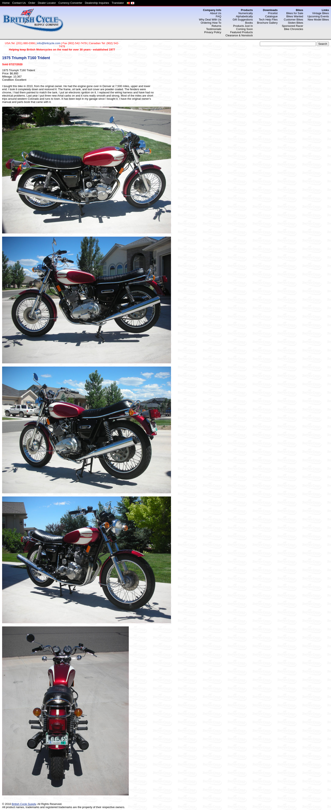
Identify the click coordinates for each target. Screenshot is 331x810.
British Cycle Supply (24, 804)
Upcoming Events (318, 16)
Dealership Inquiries (97, 2)
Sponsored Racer (292, 25)
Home (6, 2)
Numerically (245, 13)
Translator (118, 2)
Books (249, 22)
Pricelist (273, 13)
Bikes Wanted (294, 16)
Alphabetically (244, 16)
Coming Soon (244, 29)
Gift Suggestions (243, 19)
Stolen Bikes (295, 22)
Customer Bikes (293, 19)
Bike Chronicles (293, 29)
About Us (215, 13)
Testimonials (213, 29)
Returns (216, 25)
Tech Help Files (268, 19)
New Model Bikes (318, 19)
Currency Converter (70, 2)
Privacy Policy (212, 32)
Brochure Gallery (267, 22)
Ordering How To (211, 22)
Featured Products (241, 32)
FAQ (218, 16)
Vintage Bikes (320, 13)
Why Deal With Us (210, 19)
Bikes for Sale (294, 13)
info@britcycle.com (48, 43)
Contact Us (19, 2)
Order (31, 2)
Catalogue (271, 16)
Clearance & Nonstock (239, 35)
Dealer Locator (47, 2)
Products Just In (243, 25)
